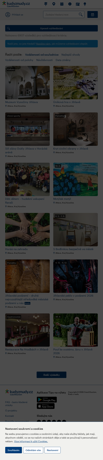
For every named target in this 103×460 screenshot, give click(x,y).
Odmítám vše (33, 450)
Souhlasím (13, 450)
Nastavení (52, 450)
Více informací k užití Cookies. (31, 441)
